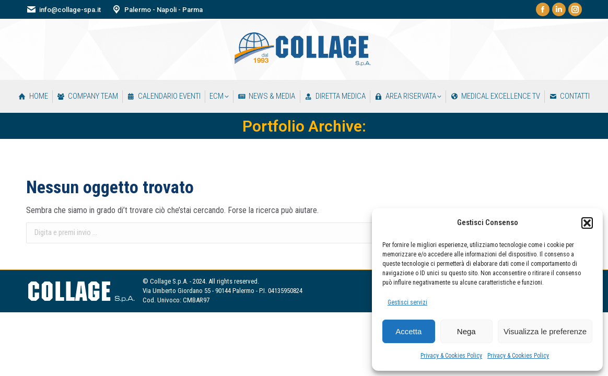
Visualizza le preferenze (545, 331)
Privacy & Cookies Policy (451, 355)
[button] (587, 223)
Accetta (408, 331)
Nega (466, 331)
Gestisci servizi (407, 302)
